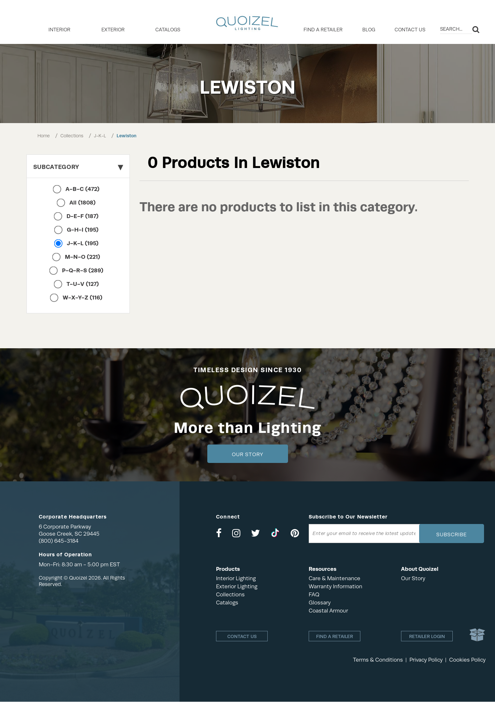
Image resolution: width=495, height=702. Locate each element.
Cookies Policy (467, 660)
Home (43, 135)
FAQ (314, 595)
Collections (71, 135)
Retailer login (427, 636)
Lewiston (127, 135)
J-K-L (100, 135)
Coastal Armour (328, 611)
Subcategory (78, 167)
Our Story (247, 454)
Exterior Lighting (236, 586)
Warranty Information (335, 586)
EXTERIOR (113, 29)
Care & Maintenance (334, 578)
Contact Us (410, 29)
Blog (368, 29)
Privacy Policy (426, 660)
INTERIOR (59, 29)
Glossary (320, 603)
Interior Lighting (236, 578)
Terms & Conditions (378, 660)
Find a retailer (323, 29)
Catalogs (167, 29)
